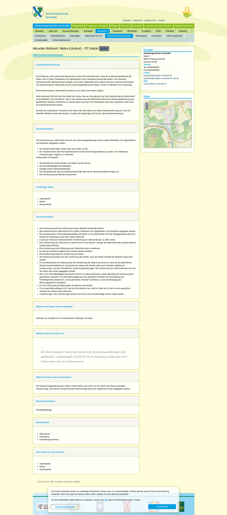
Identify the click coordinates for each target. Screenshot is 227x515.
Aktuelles (39, 31)
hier (106, 500)
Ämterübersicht (58, 36)
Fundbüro (146, 31)
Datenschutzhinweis (65, 506)
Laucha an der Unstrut (158, 25)
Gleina (114, 25)
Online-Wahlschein (61, 40)
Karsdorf (137, 25)
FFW (158, 31)
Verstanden (162, 506)
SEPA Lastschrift (174, 36)
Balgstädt (77, 25)
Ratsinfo (183, 31)
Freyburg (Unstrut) (97, 25)
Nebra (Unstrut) (184, 25)
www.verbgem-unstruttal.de (155, 84)
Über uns (53, 31)
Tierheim (170, 31)
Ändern (104, 48)
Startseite (127, 20)
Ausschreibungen (71, 31)
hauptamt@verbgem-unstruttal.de (158, 75)
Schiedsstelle (41, 40)
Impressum (138, 20)
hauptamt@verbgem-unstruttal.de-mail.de (161, 78)
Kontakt (161, 20)
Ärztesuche (40, 36)
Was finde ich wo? (93, 36)
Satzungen (75, 36)
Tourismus (117, 31)
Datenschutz (150, 20)
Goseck (125, 25)
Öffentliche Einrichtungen (119, 36)
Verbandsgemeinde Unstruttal (51, 25)
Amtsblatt (88, 31)
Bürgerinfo (102, 31)
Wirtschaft (132, 31)
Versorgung (141, 36)
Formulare (156, 36)
